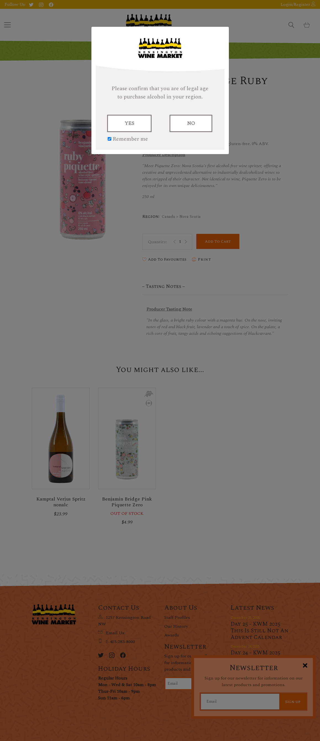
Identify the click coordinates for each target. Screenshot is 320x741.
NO (191, 123)
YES (129, 123)
